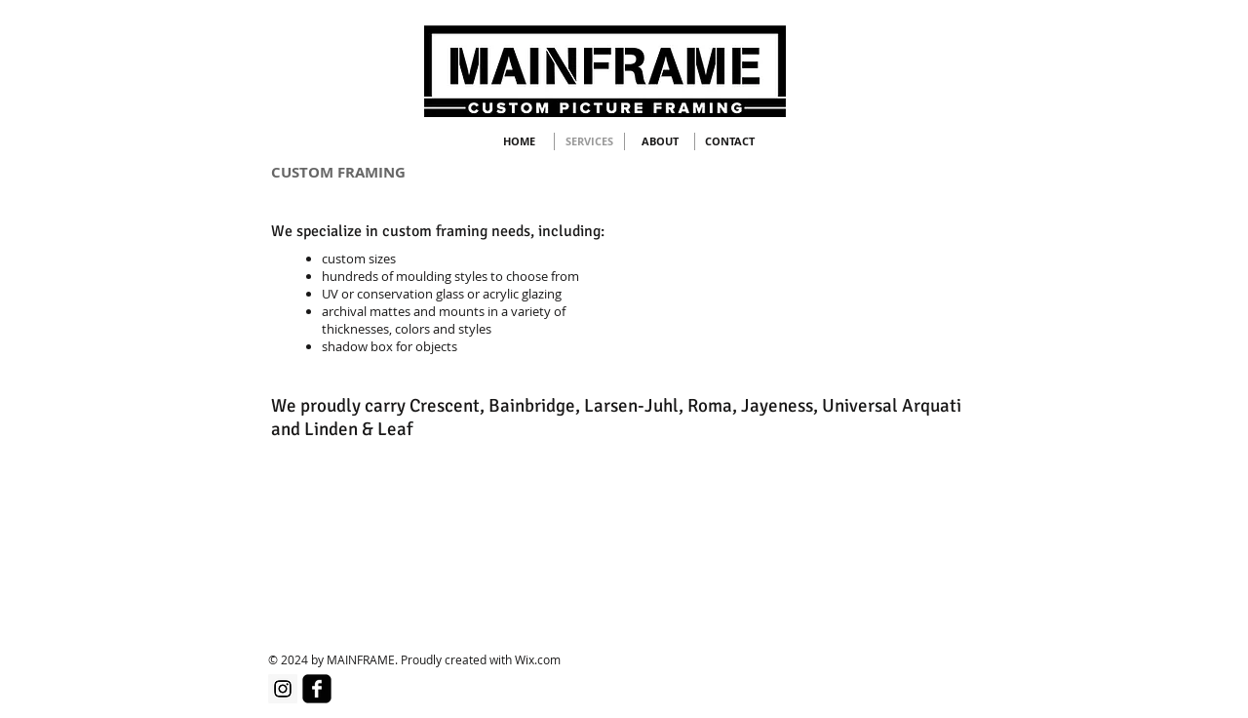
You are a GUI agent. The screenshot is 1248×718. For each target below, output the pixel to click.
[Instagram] (282, 688)
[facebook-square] (317, 688)
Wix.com (538, 659)
